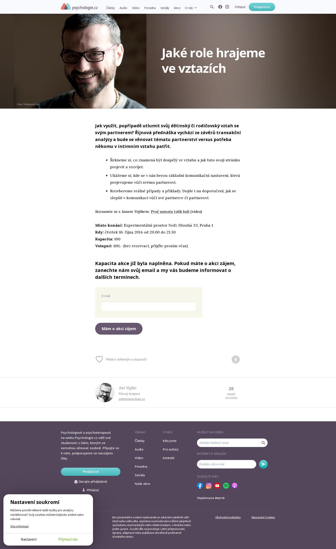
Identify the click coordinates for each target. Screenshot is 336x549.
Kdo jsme (170, 440)
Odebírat (263, 464)
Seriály (164, 8)
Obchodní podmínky (228, 517)
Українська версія (211, 498)
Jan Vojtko (127, 387)
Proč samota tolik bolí (170, 211)
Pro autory (170, 449)
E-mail (106, 296)
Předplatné (262, 7)
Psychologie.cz (79, 6)
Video (136, 8)
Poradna (150, 8)
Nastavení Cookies (263, 517)
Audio (123, 8)
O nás (189, 8)
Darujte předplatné (90, 481)
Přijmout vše (68, 539)
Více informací (19, 526)
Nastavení (28, 539)
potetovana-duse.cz (132, 399)
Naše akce (142, 483)
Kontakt (168, 458)
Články (110, 8)
